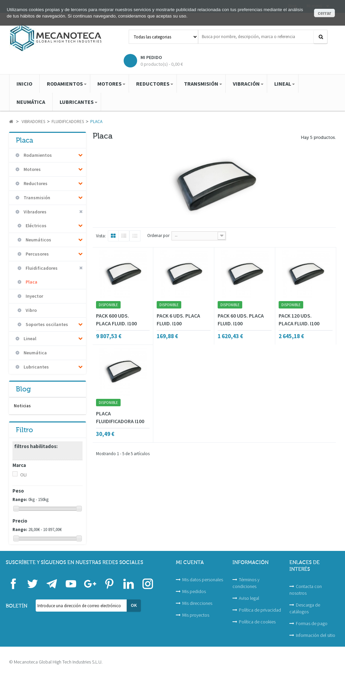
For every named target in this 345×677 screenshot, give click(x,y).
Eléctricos (35, 226)
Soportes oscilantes (46, 324)
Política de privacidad (260, 610)
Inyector (34, 296)
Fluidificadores (41, 268)
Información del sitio (315, 635)
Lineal (29, 338)
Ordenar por (158, 235)
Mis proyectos (195, 615)
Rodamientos (37, 155)
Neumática (35, 353)
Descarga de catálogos (304, 608)
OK (134, 605)
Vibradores (34, 212)
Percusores (37, 254)
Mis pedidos (194, 591)
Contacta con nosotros (305, 589)
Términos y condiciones (245, 583)
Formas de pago (311, 623)
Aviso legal (249, 598)
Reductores (35, 183)
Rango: (19, 499)
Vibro (31, 310)
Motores (32, 169)
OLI (23, 475)
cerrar (324, 13)
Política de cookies (257, 622)
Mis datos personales (202, 580)
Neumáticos (38, 240)
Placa (31, 282)
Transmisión (36, 198)
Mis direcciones (197, 603)
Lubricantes (36, 367)
